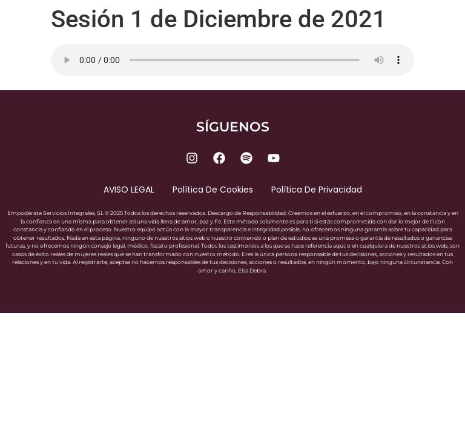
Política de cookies (213, 189)
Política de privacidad (316, 189)
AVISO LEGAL (129, 189)
